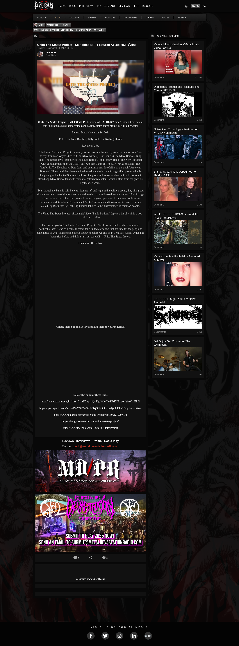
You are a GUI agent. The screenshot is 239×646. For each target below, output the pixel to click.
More (182, 17)
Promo (97, 440)
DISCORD (147, 6)
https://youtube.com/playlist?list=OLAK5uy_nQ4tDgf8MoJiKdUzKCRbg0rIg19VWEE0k (90, 401)
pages (165, 17)
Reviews (68, 440)
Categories (52, 25)
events (92, 17)
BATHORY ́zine (109, 122)
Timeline (42, 17)
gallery (74, 17)
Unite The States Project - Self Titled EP (61, 122)
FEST (136, 6)
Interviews (83, 440)
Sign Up (195, 6)
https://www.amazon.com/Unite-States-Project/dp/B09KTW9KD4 (90, 414)
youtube (110, 17)
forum (149, 17)
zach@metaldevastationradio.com (96, 446)
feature (66, 25)
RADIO (62, 6)
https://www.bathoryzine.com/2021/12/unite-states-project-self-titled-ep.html (95, 125)
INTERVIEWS (86, 6)
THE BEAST (52, 52)
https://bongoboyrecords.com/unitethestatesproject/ (90, 421)
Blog (41, 25)
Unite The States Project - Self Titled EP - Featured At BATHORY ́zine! (69, 30)
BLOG (72, 6)
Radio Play (111, 440)
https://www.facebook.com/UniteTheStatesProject (90, 427)
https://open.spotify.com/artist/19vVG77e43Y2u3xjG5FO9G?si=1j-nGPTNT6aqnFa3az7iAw (90, 408)
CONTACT (109, 6)
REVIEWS (124, 6)
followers (130, 17)
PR (99, 6)
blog (58, 17)
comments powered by (90, 579)
